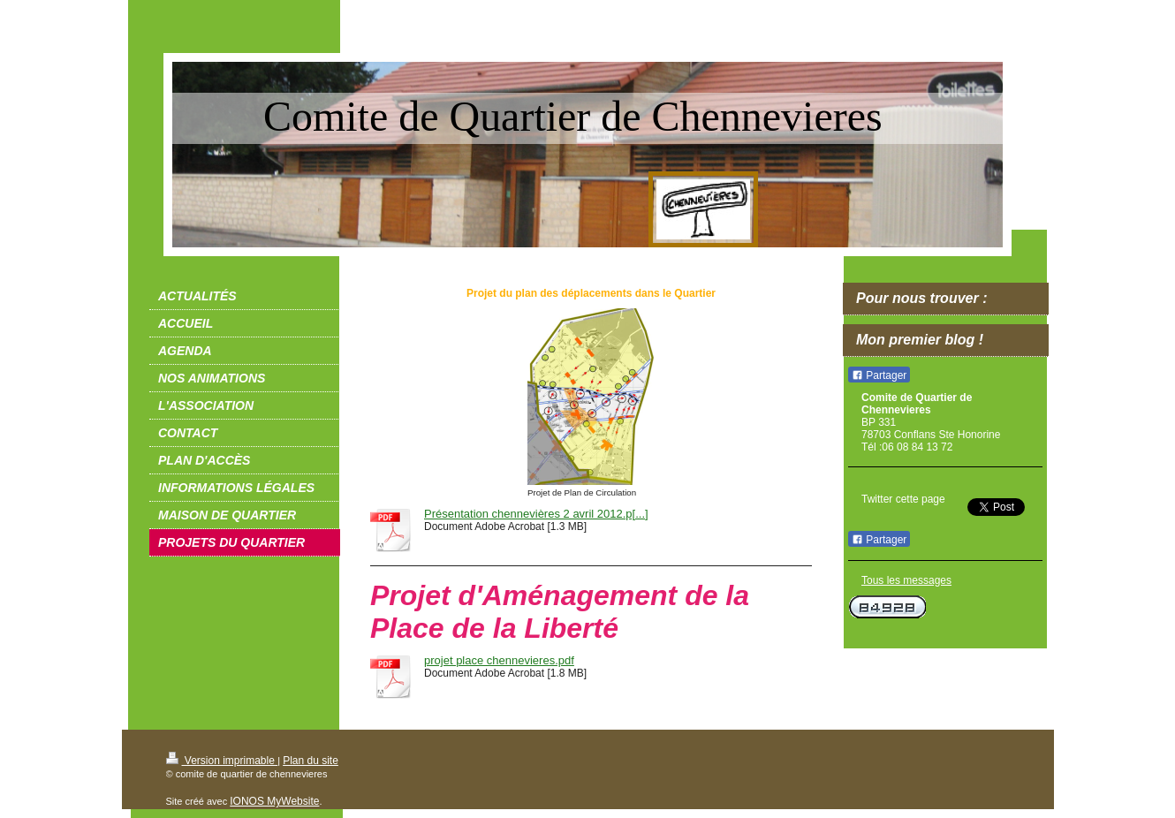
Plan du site (310, 760)
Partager (879, 375)
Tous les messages (906, 580)
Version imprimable (222, 760)
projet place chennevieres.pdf (499, 660)
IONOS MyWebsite (274, 801)
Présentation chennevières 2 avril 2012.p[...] (536, 513)
